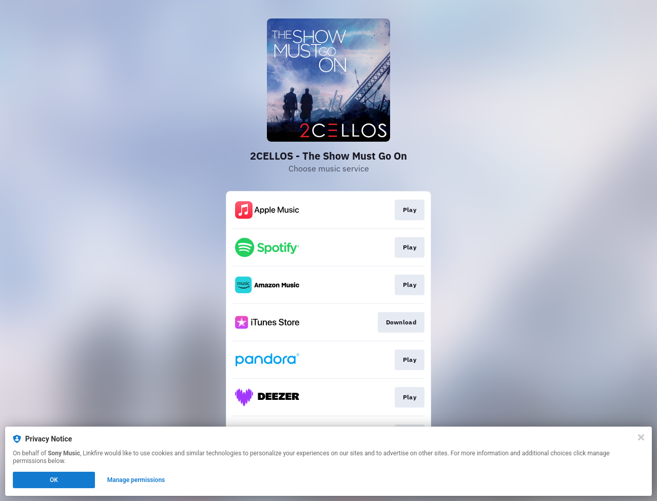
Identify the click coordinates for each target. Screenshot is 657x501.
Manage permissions (136, 480)
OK (54, 480)
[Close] (641, 437)
